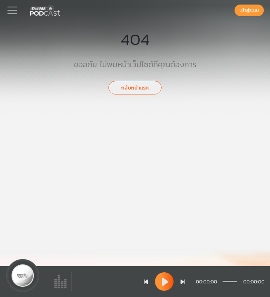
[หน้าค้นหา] (230, 10)
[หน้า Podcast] (62, 9)
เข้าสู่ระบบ (249, 10)
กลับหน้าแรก (135, 88)
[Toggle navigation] (12, 10)
